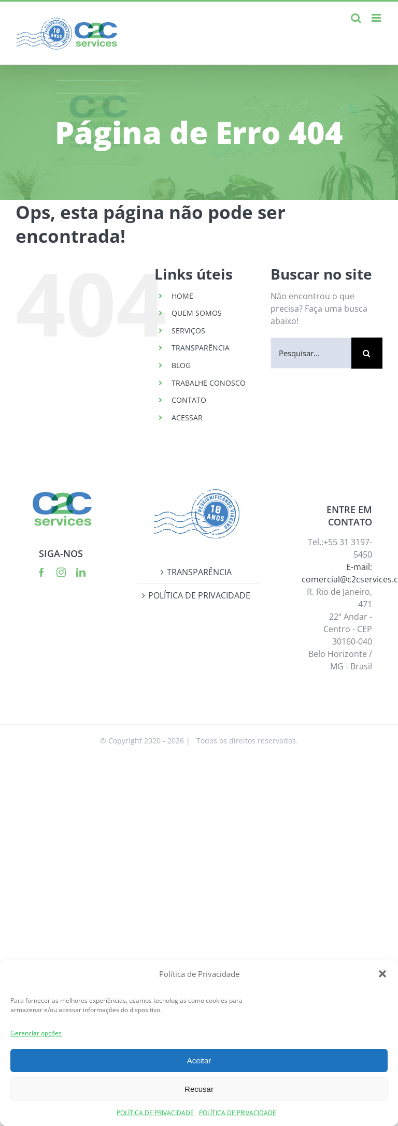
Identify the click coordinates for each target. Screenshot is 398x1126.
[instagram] (61, 572)
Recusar (199, 1089)
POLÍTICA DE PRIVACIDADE (155, 1112)
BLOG (181, 365)
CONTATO (189, 400)
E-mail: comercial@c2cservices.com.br (337, 573)
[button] (382, 974)
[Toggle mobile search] (356, 17)
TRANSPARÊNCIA (201, 348)
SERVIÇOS (188, 330)
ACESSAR (187, 417)
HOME (182, 296)
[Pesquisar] (366, 353)
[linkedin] (81, 572)
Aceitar (199, 1060)
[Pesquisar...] (311, 353)
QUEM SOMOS (197, 313)
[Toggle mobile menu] (377, 17)
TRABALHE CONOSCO (209, 383)
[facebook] (41, 572)
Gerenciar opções (36, 1033)
